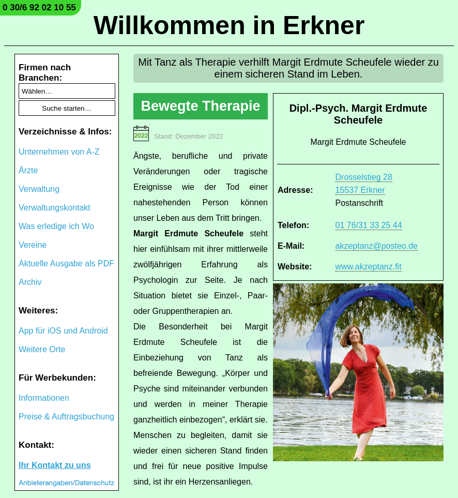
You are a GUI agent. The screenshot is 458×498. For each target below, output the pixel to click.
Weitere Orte (42, 349)
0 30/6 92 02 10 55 (39, 7)
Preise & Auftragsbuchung (66, 416)
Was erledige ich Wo (56, 226)
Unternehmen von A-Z (59, 151)
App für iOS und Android (63, 330)
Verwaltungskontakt (54, 207)
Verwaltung (39, 189)
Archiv (30, 282)
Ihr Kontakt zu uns (55, 465)
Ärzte (28, 170)
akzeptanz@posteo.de (376, 246)
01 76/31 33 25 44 (368, 225)
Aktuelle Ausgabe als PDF (66, 263)
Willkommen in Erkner (229, 25)
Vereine (33, 244)
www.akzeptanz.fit (368, 266)
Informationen (44, 398)
